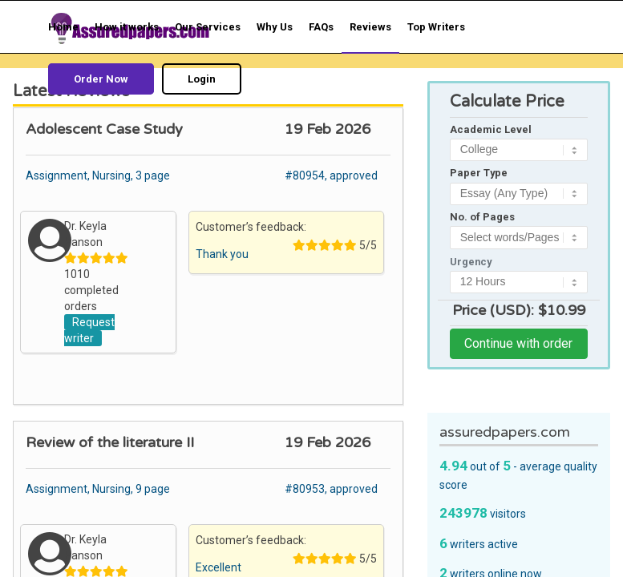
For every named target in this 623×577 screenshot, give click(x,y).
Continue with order (518, 343)
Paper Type (479, 173)
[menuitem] (63, 27)
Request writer (89, 330)
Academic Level (491, 129)
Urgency (471, 262)
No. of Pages (482, 217)
